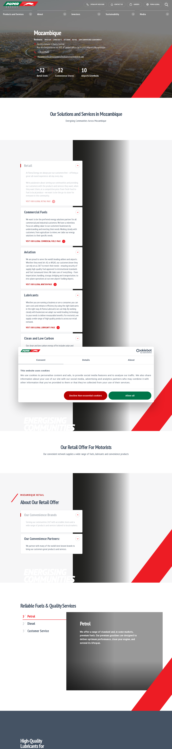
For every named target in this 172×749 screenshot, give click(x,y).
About (40, 14)
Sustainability (112, 14)
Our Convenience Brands (29, 481)
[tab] (37, 581)
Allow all (130, 395)
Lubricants (20, 279)
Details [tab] (86, 359)
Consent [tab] (40, 359)
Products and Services (13, 14)
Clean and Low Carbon (27, 313)
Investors (75, 14)
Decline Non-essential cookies (85, 395)
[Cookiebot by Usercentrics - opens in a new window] (138, 351)
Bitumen (18, 342)
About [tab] (131, 359)
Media (143, 14)
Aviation (18, 241)
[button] (166, 4)
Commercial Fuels (24, 207)
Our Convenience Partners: (30, 503)
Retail (17, 166)
